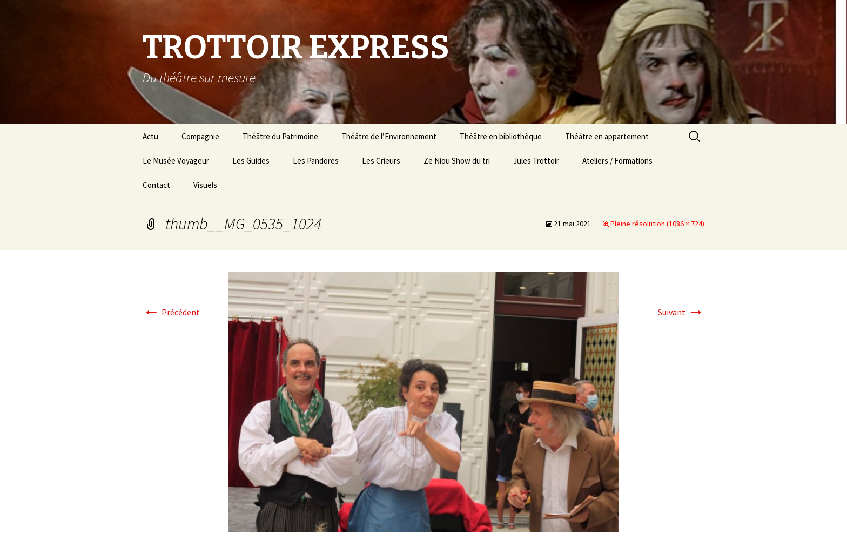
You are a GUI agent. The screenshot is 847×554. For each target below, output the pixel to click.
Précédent (171, 312)
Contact (156, 185)
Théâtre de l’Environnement (388, 136)
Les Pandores (316, 161)
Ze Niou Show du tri (457, 161)
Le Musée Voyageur (176, 161)
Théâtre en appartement (607, 136)
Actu (150, 136)
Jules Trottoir (536, 161)
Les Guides (251, 161)
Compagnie (200, 136)
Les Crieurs (381, 161)
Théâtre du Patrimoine (280, 136)
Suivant (681, 312)
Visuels (205, 185)
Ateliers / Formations (617, 161)
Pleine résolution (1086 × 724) (657, 223)
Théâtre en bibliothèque (501, 136)
